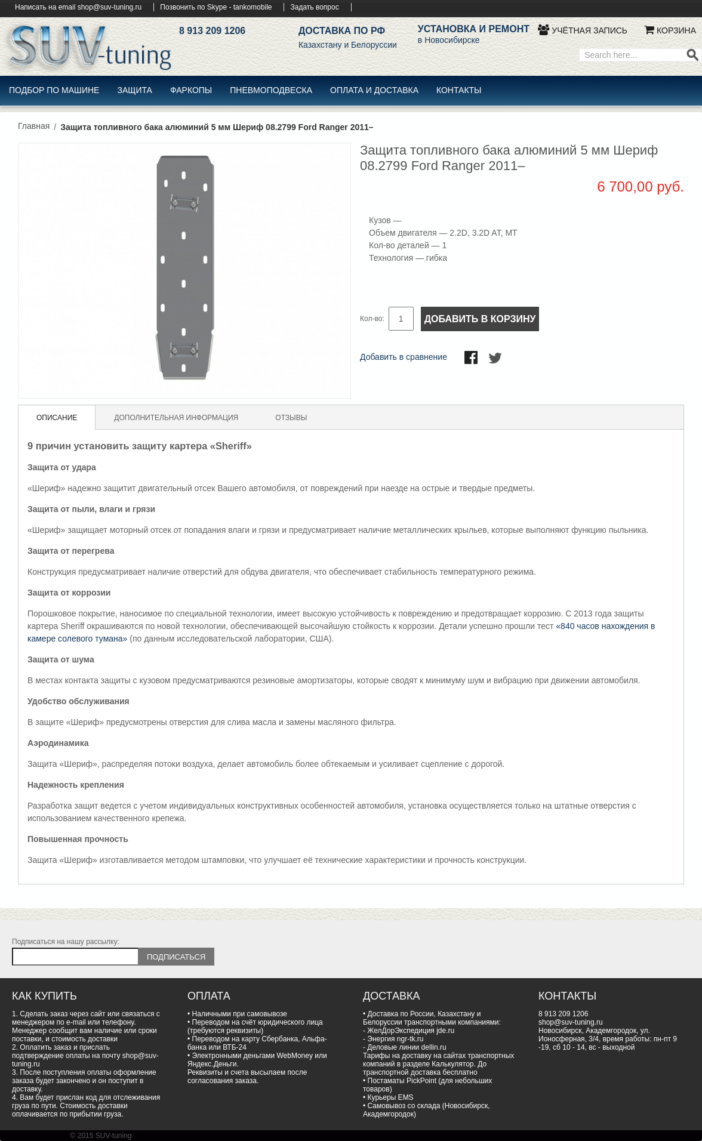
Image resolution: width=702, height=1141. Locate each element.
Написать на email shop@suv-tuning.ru (78, 7)
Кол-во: (372, 318)
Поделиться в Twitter (496, 358)
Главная (34, 126)
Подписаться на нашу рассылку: (65, 942)
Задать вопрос (314, 7)
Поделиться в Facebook (472, 358)
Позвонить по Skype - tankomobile (216, 7)
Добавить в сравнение (403, 357)
